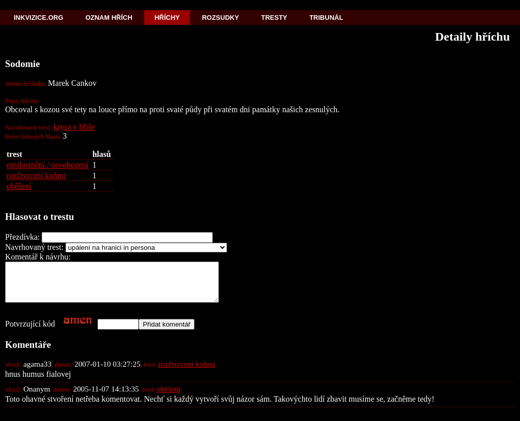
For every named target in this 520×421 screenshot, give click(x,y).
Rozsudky (220, 17)
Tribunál (326, 17)
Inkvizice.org (38, 17)
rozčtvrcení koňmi (36, 175)
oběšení (19, 186)
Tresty (274, 17)
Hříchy (167, 17)
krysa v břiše (74, 126)
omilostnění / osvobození (47, 164)
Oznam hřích (108, 17)
